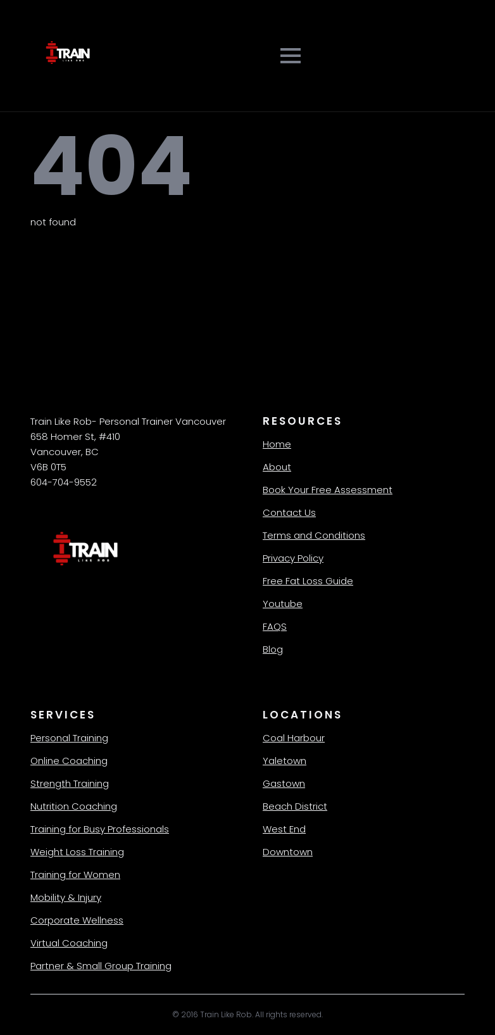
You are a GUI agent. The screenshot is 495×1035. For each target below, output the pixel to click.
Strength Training (69, 783)
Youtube (283, 603)
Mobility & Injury (65, 897)
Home (277, 444)
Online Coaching (69, 760)
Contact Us (289, 512)
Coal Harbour (294, 737)
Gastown (284, 783)
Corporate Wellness (76, 920)
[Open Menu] (290, 56)
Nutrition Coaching (73, 806)
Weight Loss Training (77, 851)
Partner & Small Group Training (101, 965)
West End (284, 829)
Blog (273, 649)
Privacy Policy (293, 558)
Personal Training (69, 737)
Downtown (288, 851)
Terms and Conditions (314, 535)
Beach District (295, 806)
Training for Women (75, 874)
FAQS (275, 626)
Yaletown (284, 760)
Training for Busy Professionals (99, 829)
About (277, 467)
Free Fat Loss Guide (308, 580)
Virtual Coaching (69, 943)
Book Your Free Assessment (327, 489)
